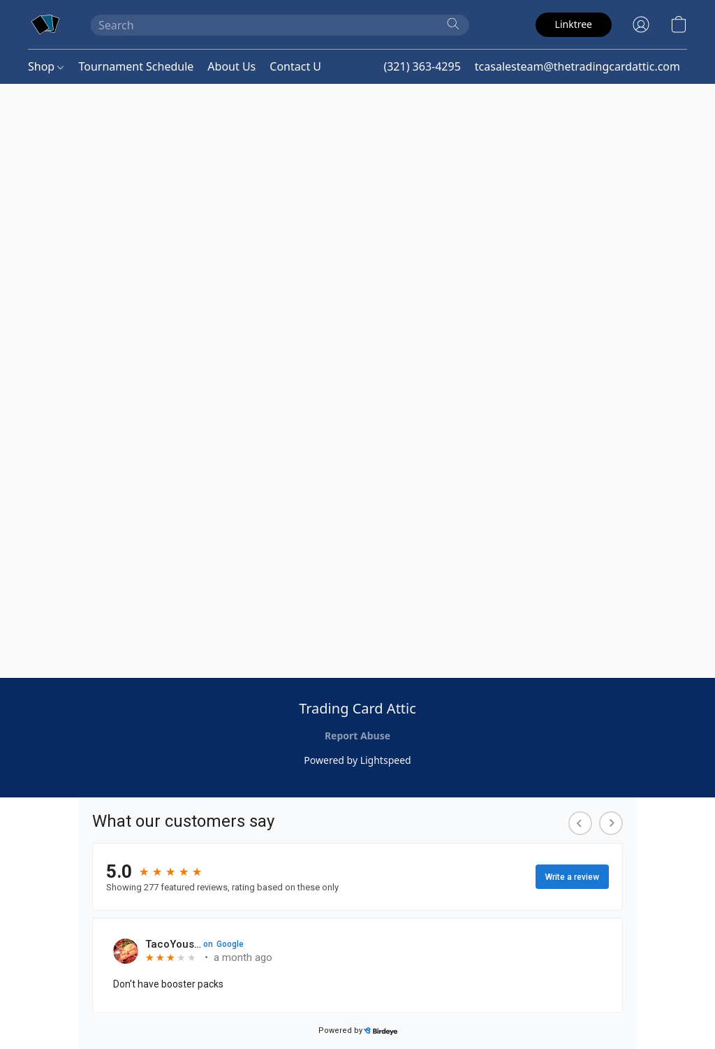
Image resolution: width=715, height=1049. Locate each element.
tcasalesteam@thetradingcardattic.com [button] (577, 66)
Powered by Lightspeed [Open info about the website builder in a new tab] (357, 760)
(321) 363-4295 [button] (421, 66)
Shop (46, 66)
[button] (45, 24)
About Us (231, 66)
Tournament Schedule (135, 66)
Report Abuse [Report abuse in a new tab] (357, 735)
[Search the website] (453, 24)
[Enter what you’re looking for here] (280, 25)
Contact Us (298, 66)
